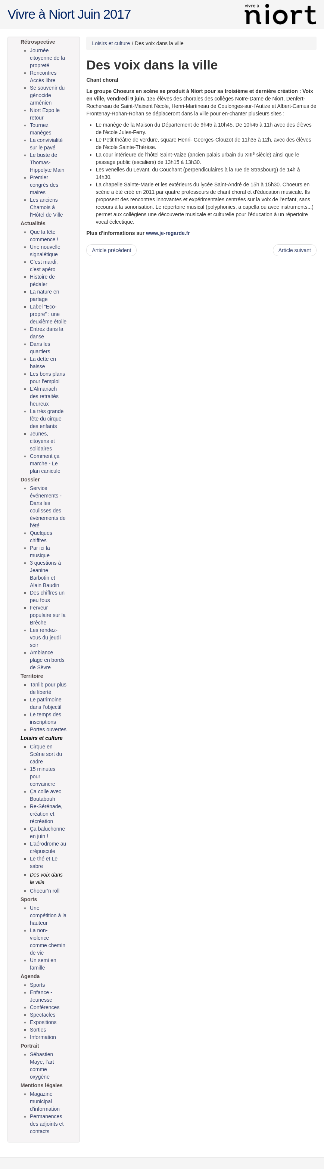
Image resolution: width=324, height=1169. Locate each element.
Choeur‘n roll (44, 891)
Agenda (30, 976)
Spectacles (42, 1015)
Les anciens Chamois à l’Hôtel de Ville (46, 207)
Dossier (30, 480)
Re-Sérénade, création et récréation (46, 813)
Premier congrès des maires (44, 184)
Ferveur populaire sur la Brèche (48, 615)
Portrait (30, 1046)
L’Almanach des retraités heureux (44, 396)
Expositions (43, 1022)
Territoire (32, 676)
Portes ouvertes (48, 729)
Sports (29, 899)
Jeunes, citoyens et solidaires (42, 441)
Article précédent (111, 250)
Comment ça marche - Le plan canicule (45, 463)
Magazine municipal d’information (45, 1101)
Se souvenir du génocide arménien (47, 95)
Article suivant (294, 250)
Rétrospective (38, 42)
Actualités (33, 223)
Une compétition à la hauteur (48, 915)
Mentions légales (42, 1085)
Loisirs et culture (42, 738)
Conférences (44, 1007)
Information (43, 1037)
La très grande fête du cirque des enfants (46, 418)
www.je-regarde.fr (168, 233)
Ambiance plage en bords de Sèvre (47, 659)
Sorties (38, 1030)
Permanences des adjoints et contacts (46, 1123)
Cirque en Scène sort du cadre (46, 754)
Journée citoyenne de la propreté (47, 57)
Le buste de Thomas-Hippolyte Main (47, 162)
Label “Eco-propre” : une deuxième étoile (48, 314)
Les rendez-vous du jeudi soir (45, 637)
